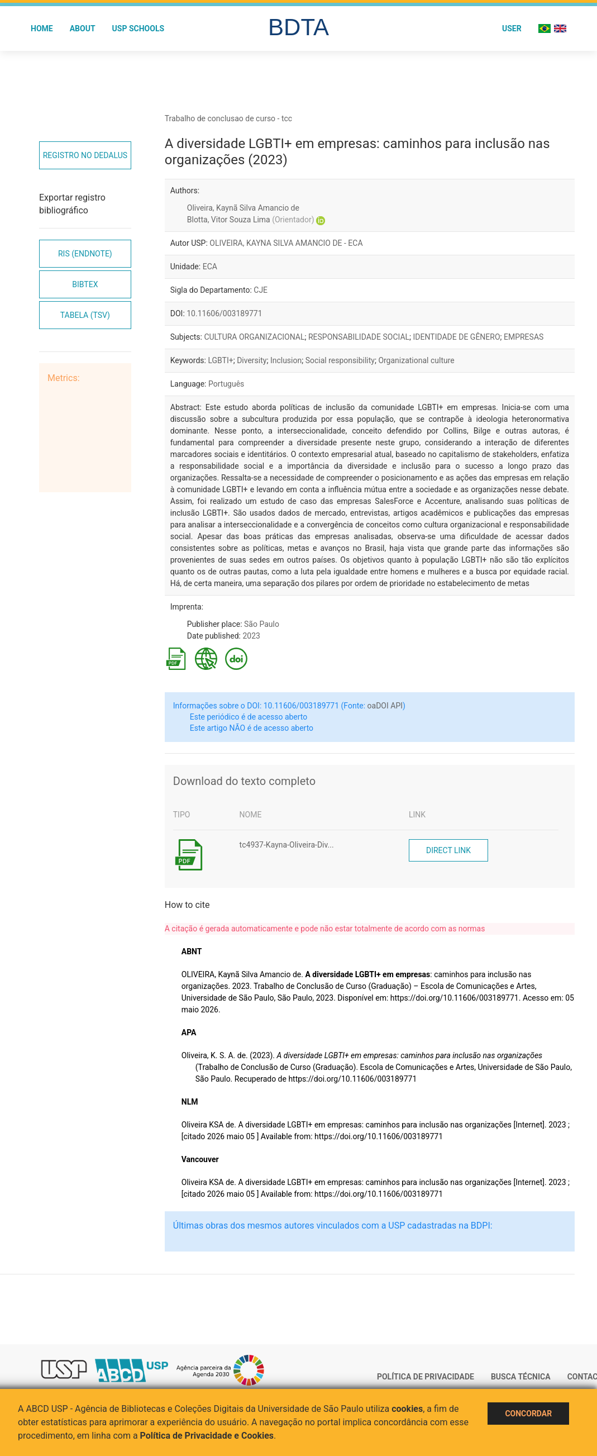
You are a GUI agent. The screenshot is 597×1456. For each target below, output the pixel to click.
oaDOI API (385, 705)
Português (226, 383)
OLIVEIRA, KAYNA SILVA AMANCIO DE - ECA (285, 243)
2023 (251, 635)
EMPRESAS (523, 336)
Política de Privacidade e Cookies (207, 1435)
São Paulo (261, 624)
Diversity (251, 360)
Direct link (448, 850)
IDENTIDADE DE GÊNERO (456, 336)
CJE (261, 290)
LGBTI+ (220, 360)
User (512, 28)
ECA (210, 266)
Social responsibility (340, 360)
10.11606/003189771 (224, 313)
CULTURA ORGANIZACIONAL (254, 336)
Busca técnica (521, 1376)
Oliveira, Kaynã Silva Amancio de (243, 207)
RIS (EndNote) (85, 253)
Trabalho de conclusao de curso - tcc (228, 118)
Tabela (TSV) (85, 315)
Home (42, 28)
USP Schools (138, 28)
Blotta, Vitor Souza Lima (250, 219)
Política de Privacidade (425, 1376)
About (82, 28)
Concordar (528, 1413)
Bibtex (85, 284)
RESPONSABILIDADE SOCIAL (358, 336)
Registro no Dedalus (85, 155)
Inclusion (286, 360)
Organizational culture (416, 360)
